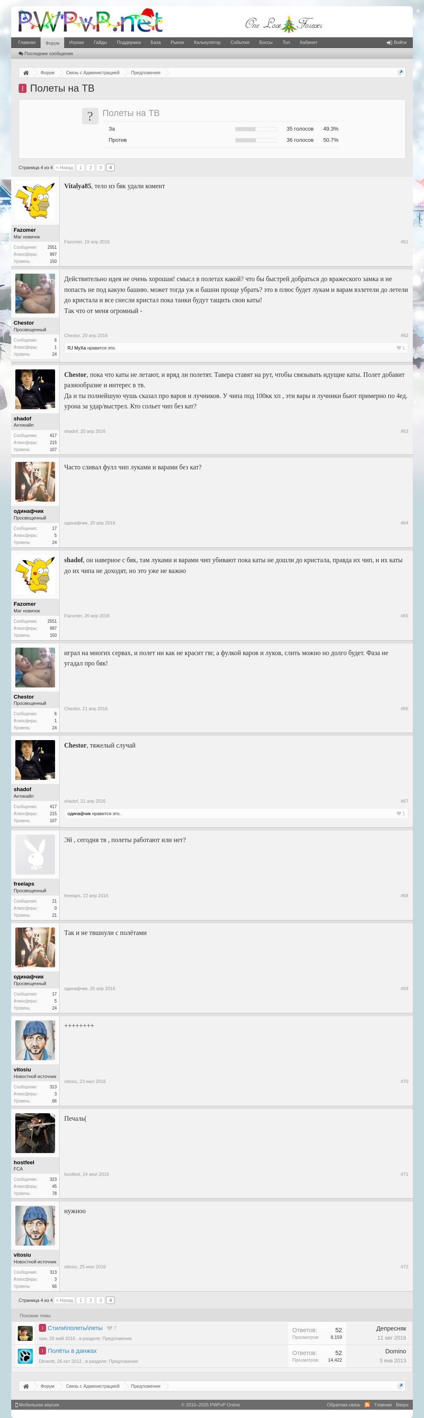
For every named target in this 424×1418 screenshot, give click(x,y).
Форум (52, 43)
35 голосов (300, 129)
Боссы (265, 42)
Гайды (100, 42)
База (156, 42)
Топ (286, 42)
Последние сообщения (46, 53)
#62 (404, 335)
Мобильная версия (37, 1404)
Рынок (177, 42)
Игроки (76, 42)
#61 (404, 241)
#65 (404, 615)
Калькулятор (207, 42)
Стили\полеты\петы (75, 1328)
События (240, 42)
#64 (404, 522)
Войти (397, 42)
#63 (404, 431)
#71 (404, 1174)
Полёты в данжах (72, 1351)
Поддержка (128, 42)
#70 (404, 1081)
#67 (404, 801)
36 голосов (300, 140)
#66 (404, 708)
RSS (367, 1405)
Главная (27, 42)
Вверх (402, 1404)
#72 (404, 1266)
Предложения (117, 1338)
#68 (404, 895)
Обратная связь (343, 1404)
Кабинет (308, 42)
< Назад (64, 167)
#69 (404, 988)
